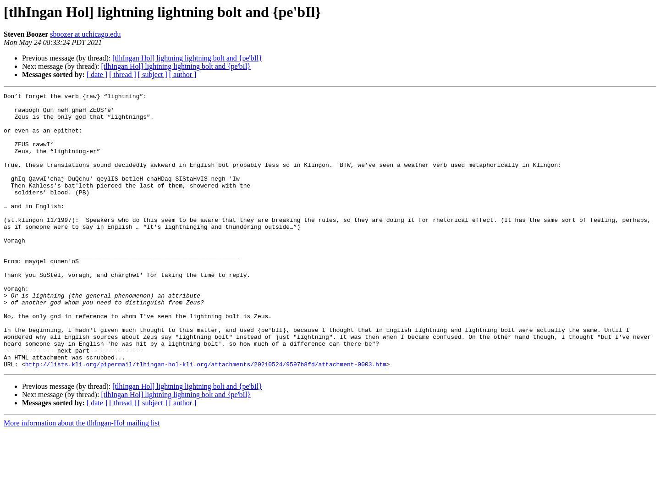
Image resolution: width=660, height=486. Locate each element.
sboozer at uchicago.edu (85, 34)
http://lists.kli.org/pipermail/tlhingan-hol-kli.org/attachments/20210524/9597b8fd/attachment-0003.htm (205, 419)
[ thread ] (122, 74)
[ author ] (183, 74)
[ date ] (97, 74)
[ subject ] (152, 74)
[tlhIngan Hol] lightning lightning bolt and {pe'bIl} (187, 58)
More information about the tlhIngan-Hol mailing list (82, 478)
